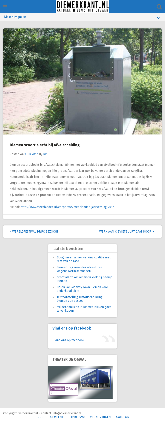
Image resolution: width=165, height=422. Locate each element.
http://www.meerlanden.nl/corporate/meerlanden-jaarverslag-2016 (67, 207)
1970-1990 (77, 417)
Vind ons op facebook (71, 328)
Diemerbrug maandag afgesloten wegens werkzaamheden (79, 269)
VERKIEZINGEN (100, 417)
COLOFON (122, 417)
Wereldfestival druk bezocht (34, 231)
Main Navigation (82, 17)
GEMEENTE (57, 417)
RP (45, 154)
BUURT (40, 417)
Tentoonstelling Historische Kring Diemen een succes (79, 299)
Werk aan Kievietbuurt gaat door (126, 231)
